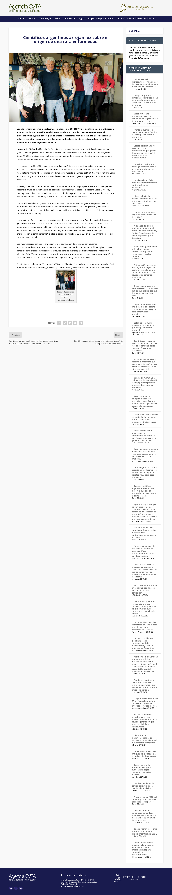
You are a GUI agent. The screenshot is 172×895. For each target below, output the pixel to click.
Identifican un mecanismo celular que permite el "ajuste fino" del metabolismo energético (144, 739)
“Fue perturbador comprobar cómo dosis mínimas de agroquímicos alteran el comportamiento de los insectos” (145, 815)
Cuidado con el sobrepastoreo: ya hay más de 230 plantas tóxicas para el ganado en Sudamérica (145, 83)
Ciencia (31, 18)
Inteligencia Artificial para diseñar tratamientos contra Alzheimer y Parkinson (144, 184)
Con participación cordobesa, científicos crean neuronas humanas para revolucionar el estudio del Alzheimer (145, 100)
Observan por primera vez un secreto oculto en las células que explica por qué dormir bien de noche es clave (145, 291)
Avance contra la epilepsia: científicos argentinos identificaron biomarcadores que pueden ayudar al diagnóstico (144, 401)
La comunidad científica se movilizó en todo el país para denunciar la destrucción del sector (144, 626)
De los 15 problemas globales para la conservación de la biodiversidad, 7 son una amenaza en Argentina (143, 643)
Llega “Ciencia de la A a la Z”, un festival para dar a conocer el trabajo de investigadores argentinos (145, 702)
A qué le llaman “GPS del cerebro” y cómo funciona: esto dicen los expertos (144, 799)
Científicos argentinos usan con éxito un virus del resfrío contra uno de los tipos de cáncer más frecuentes (144, 346)
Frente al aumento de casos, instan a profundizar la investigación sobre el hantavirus (145, 134)
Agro (81, 18)
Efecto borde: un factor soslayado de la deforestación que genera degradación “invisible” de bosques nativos (144, 151)
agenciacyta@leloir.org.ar (72, 886)
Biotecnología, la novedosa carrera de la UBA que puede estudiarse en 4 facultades (144, 200)
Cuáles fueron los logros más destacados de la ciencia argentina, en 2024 (144, 831)
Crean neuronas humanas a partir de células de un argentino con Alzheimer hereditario (145, 118)
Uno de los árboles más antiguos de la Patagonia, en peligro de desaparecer (144, 754)
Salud (57, 18)
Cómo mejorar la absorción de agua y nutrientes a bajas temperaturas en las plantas (141, 770)
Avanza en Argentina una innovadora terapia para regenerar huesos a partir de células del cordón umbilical (145, 454)
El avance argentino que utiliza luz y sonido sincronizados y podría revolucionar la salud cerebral (144, 252)
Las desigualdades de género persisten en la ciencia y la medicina (143, 786)
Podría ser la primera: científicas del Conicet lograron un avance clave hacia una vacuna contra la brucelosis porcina (144, 685)
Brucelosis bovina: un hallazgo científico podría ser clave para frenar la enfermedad (144, 168)
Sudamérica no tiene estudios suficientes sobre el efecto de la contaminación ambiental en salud (144, 533)
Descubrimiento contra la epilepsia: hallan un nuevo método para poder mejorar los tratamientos (145, 418)
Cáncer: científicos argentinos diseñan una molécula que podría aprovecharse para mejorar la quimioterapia (144, 491)
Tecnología (45, 18)
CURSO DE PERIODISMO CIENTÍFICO (136, 18)
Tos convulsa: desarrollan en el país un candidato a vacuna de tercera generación (145, 589)
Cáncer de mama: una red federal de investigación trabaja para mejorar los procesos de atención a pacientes (145, 383)
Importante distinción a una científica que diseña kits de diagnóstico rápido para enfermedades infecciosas (144, 309)
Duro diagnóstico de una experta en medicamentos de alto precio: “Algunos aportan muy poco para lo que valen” (144, 472)
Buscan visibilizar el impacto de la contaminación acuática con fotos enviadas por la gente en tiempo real (144, 435)
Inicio (21, 18)
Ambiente (69, 18)
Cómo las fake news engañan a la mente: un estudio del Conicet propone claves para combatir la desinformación (143, 848)
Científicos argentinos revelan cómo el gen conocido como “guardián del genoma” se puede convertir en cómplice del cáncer (144, 607)
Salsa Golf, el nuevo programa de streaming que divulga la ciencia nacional (143, 327)
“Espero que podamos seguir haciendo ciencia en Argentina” (144, 214)
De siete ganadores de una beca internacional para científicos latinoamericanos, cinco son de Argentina (143, 551)
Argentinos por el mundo (101, 18)
